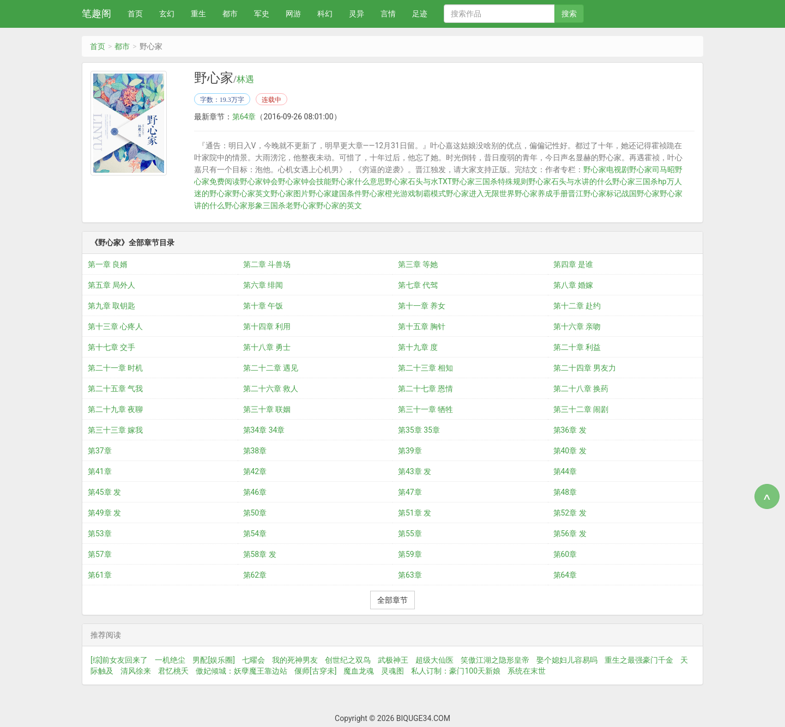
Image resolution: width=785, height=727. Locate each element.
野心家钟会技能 (304, 181)
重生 (198, 13)
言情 (388, 13)
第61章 (100, 575)
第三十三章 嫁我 (115, 430)
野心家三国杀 (635, 181)
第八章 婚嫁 (573, 285)
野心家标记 (602, 193)
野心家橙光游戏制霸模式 (404, 193)
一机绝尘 (170, 660)
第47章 (410, 492)
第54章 (255, 533)
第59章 (410, 554)
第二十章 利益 (577, 347)
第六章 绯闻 (263, 285)
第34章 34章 (264, 430)
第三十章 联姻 (267, 409)
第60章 (565, 554)
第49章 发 (104, 512)
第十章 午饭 (263, 305)
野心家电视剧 (606, 169)
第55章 (410, 533)
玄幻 (166, 13)
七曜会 (253, 660)
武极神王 (393, 660)
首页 (135, 13)
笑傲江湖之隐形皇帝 (495, 660)
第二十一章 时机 (115, 367)
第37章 (100, 450)
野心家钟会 (259, 181)
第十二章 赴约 (577, 305)
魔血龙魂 (358, 671)
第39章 (410, 450)
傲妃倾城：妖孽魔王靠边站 (241, 671)
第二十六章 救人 (270, 388)
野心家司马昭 (652, 169)
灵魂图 (392, 671)
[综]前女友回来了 (119, 660)
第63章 (410, 575)
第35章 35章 (419, 430)
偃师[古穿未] (315, 671)
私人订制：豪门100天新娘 (455, 671)
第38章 (255, 450)
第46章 (255, 492)
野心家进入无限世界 (480, 193)
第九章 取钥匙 (111, 305)
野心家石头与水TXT (418, 181)
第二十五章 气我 (115, 388)
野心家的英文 (339, 205)
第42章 (255, 471)
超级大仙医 (434, 660)
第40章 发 (570, 450)
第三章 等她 (418, 264)
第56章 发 (570, 533)
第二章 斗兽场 (267, 264)
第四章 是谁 (573, 264)
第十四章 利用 (267, 326)
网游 (293, 13)
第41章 (100, 471)
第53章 (100, 533)
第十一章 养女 (421, 305)
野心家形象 (244, 205)
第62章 (255, 575)
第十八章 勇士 (267, 347)
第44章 (565, 471)
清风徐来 (135, 671)
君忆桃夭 (173, 671)
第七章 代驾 (418, 285)
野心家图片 (289, 193)
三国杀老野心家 (289, 205)
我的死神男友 (295, 660)
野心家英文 (251, 193)
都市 (230, 13)
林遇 (245, 79)
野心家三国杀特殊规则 (490, 181)
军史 (261, 13)
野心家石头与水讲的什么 (570, 181)
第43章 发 (414, 471)
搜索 (569, 13)
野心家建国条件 (335, 193)
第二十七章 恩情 (425, 388)
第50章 (255, 512)
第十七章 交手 (111, 347)
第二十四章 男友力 (584, 367)
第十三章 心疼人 (115, 326)
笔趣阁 (96, 13)
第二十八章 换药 (580, 388)
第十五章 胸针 (421, 326)
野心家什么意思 (358, 181)
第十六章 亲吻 (577, 326)
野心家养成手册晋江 (549, 193)
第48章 (565, 492)
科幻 (325, 13)
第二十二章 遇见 (270, 367)
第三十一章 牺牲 (425, 409)
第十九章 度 (418, 347)
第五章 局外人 (111, 285)
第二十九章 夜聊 (115, 409)
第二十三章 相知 (425, 367)
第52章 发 (570, 512)
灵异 (356, 13)
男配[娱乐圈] (213, 660)
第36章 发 (570, 430)
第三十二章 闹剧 (580, 409)
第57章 (100, 554)
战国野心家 (640, 193)
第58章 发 (259, 554)
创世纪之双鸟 (348, 660)
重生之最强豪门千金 (639, 660)
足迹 (419, 13)
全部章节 (392, 600)
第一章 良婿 (108, 264)
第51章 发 (414, 512)
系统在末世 (527, 671)
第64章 (244, 116)
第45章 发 (104, 492)
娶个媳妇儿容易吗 (566, 660)
